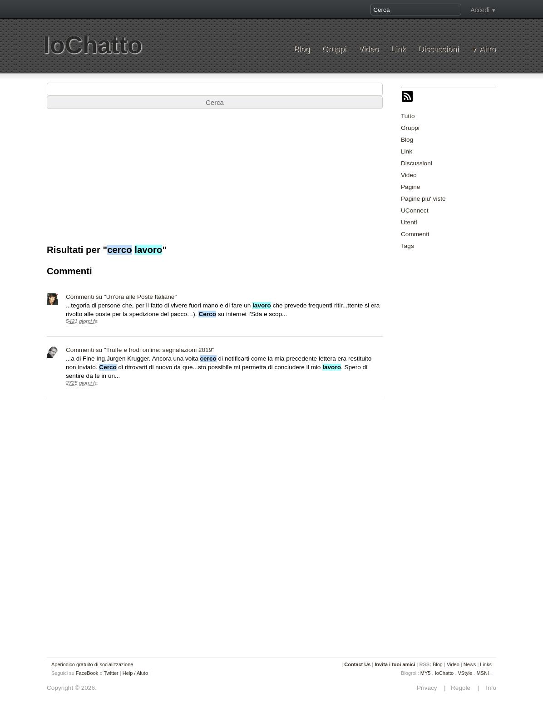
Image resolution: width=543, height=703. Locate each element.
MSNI (482, 673)
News (470, 664)
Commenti (415, 234)
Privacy (429, 687)
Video (368, 49)
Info (488, 687)
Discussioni (438, 49)
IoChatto (92, 44)
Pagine (410, 186)
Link (398, 49)
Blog (302, 49)
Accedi (479, 10)
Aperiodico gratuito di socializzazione (92, 664)
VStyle (465, 673)
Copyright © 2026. (72, 687)
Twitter (111, 673)
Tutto (408, 116)
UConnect (414, 210)
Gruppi (334, 49)
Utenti (409, 222)
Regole (461, 687)
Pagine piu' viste (423, 198)
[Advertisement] (469, 394)
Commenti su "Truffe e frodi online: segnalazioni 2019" (140, 350)
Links (486, 664)
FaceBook (87, 673)
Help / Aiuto (135, 673)
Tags (407, 246)
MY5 (425, 673)
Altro (487, 49)
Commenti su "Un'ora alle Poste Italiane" (121, 296)
